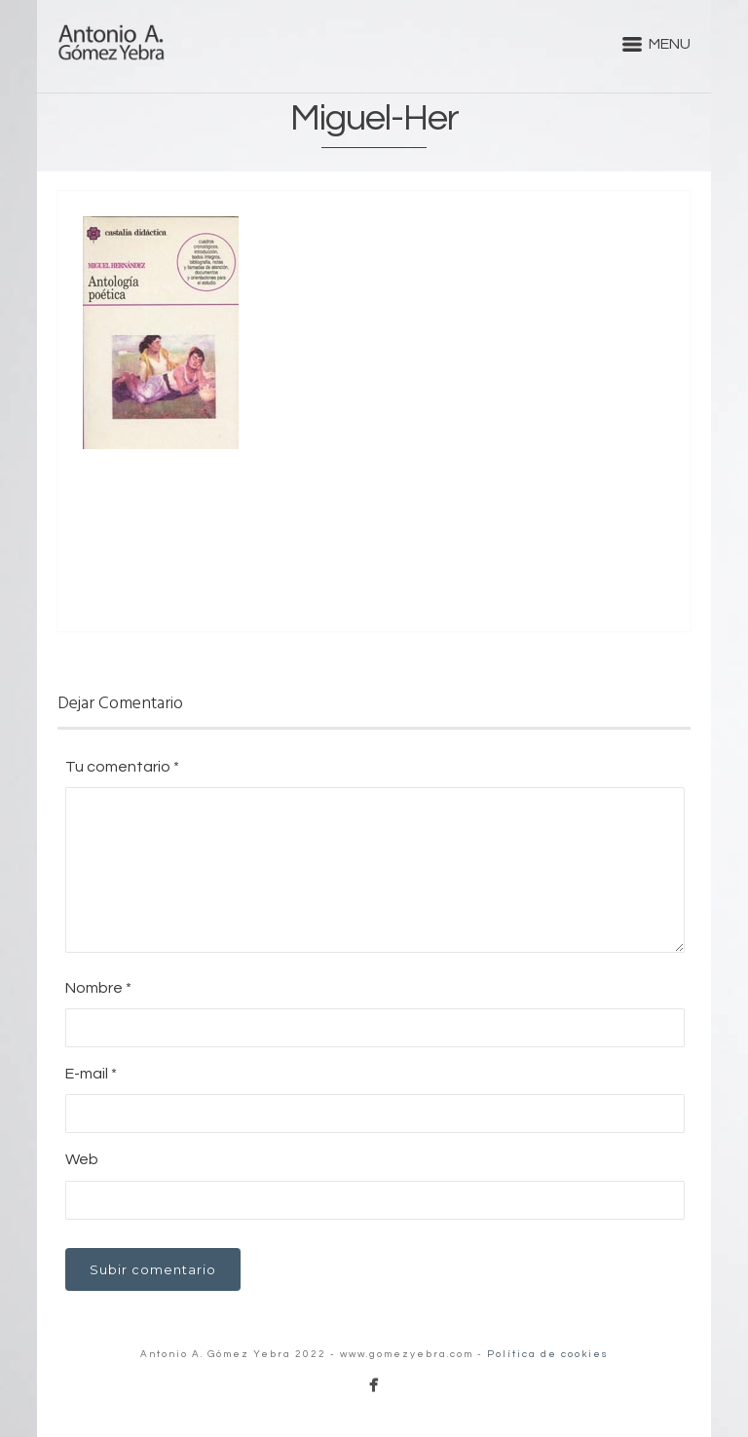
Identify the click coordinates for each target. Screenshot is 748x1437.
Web (81, 1159)
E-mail (91, 1073)
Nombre (98, 988)
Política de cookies (548, 1354)
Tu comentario (122, 767)
